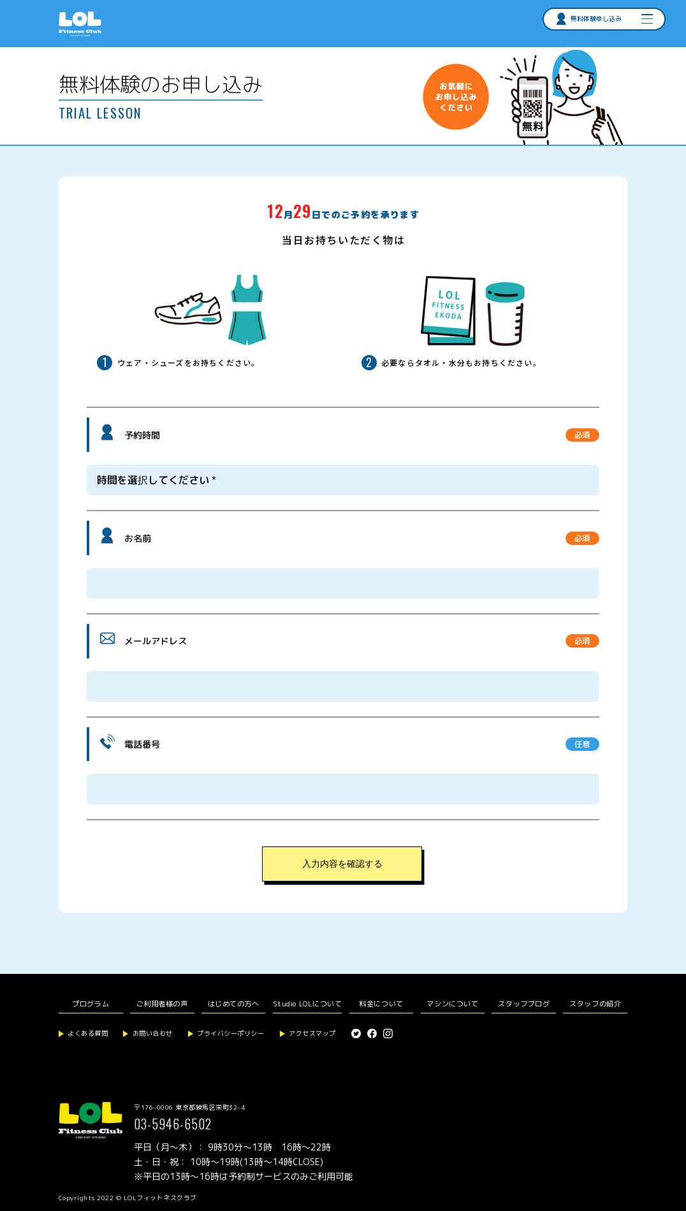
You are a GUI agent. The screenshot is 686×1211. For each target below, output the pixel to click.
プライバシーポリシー (230, 1033)
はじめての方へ (233, 1004)
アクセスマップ (312, 1033)
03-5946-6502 (173, 1123)
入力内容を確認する (342, 864)
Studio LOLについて (307, 1004)
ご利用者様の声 (162, 1004)
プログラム (90, 1004)
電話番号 (142, 744)
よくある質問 (88, 1033)
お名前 (137, 538)
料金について (381, 1004)
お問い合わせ (153, 1033)
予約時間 (142, 435)
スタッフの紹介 (595, 1004)
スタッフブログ (524, 1004)
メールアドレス (155, 641)
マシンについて (452, 1004)
